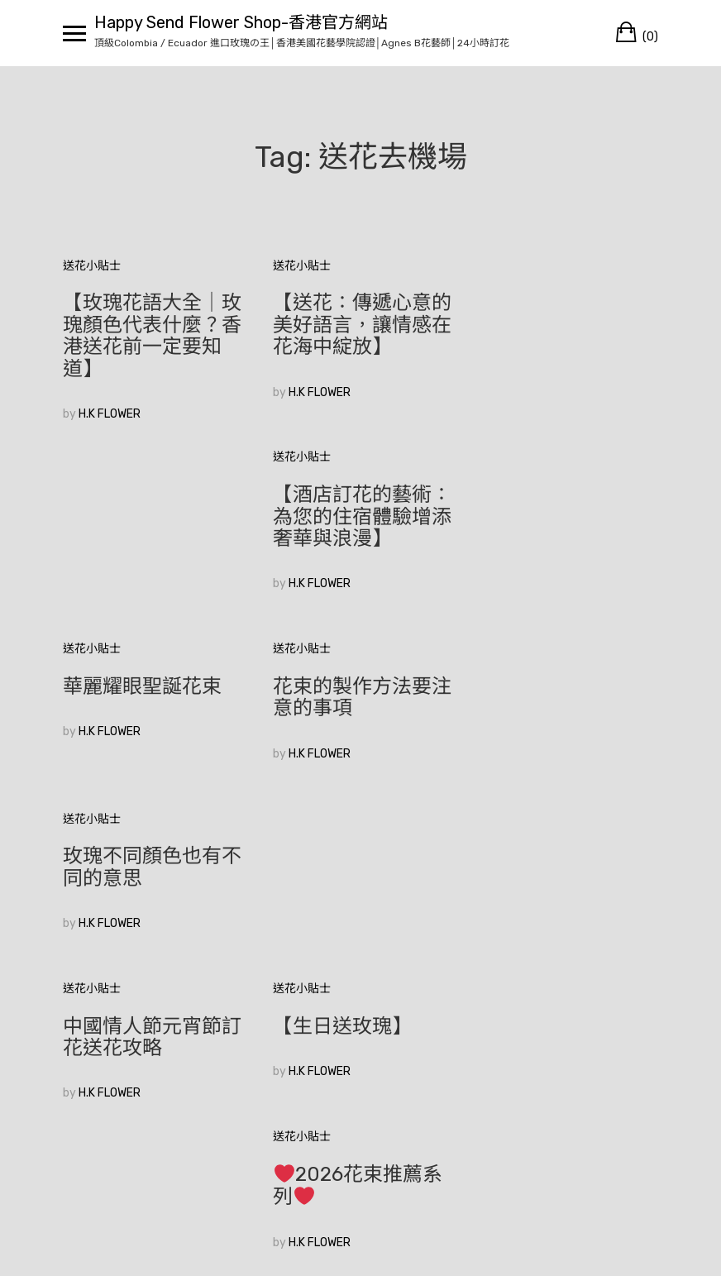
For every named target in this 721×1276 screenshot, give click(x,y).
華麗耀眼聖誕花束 (142, 516)
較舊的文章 (92, 1012)
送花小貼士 (92, 266)
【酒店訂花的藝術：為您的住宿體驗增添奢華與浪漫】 (565, 324)
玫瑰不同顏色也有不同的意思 (565, 527)
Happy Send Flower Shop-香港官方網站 (241, 22)
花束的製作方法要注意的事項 (359, 527)
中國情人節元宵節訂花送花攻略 (152, 697)
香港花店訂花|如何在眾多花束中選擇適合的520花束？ (152, 879)
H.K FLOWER (110, 414)
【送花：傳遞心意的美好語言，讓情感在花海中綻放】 (359, 324)
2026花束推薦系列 (561, 698)
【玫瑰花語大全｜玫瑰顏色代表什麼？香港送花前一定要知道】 (152, 335)
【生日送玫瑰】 (339, 686)
